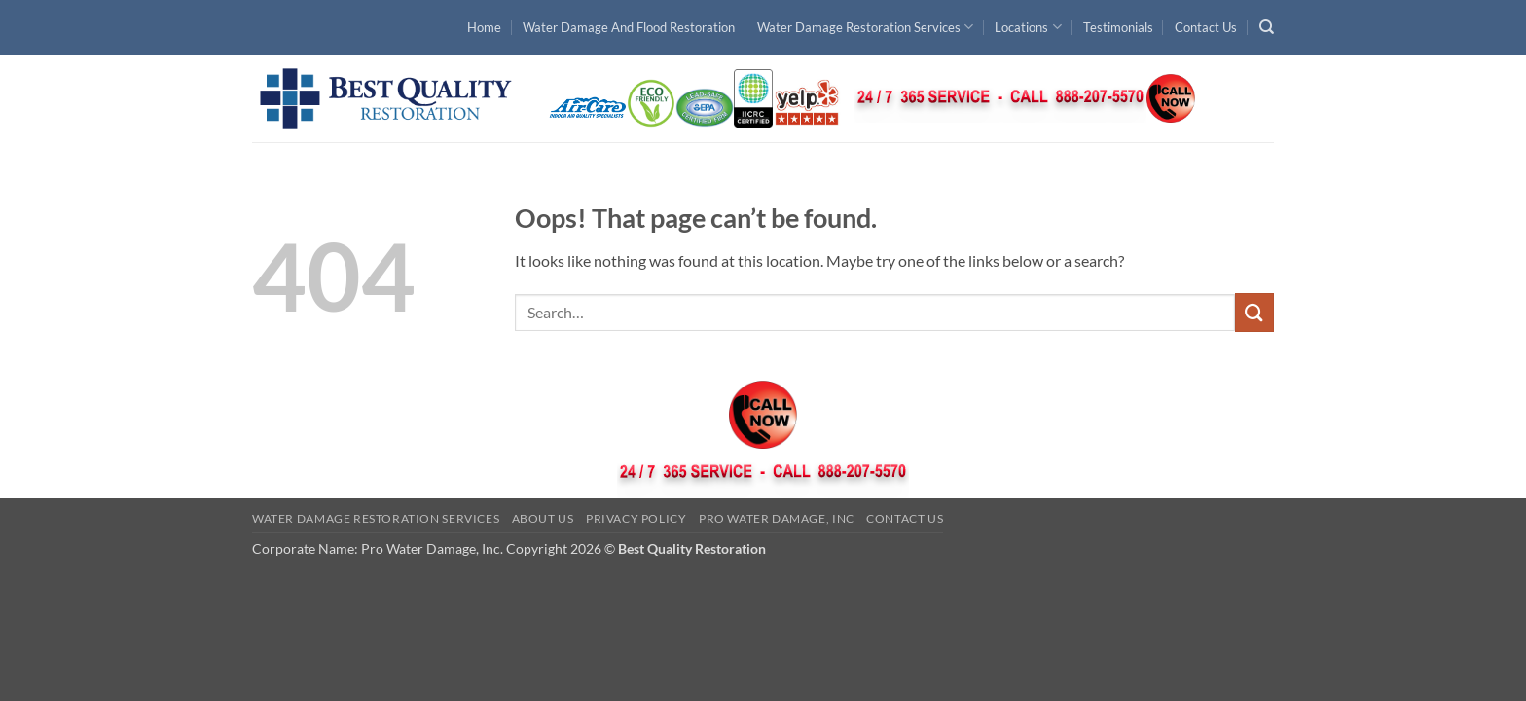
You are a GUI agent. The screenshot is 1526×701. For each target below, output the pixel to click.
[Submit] (1254, 312)
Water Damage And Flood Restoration (629, 27)
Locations (1028, 27)
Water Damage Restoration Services (865, 27)
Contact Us (1206, 27)
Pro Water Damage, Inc (776, 518)
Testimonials (1118, 27)
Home (484, 27)
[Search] (1266, 27)
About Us (543, 518)
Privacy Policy (636, 518)
